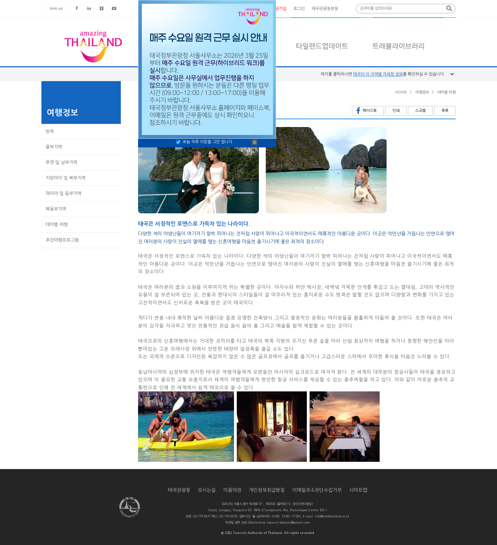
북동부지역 (56, 209)
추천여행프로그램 (62, 240)
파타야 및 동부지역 (63, 193)
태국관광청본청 (325, 9)
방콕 (50, 131)
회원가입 (278, 9)
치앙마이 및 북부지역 (66, 178)
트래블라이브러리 (398, 46)
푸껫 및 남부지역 (61, 162)
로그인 (299, 9)
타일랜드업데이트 (322, 46)
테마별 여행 (57, 224)
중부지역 (54, 147)
